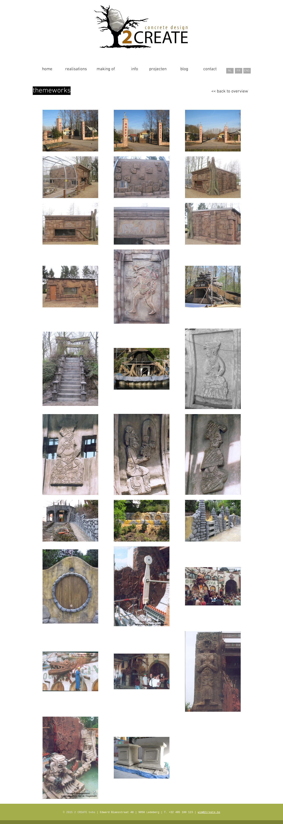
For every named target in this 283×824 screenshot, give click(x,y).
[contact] (210, 69)
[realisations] (76, 69)
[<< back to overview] (230, 91)
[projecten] (157, 69)
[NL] (230, 71)
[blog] (184, 69)
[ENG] (247, 71)
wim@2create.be (209, 812)
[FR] (238, 71)
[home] (47, 69)
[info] (134, 69)
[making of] (105, 69)
